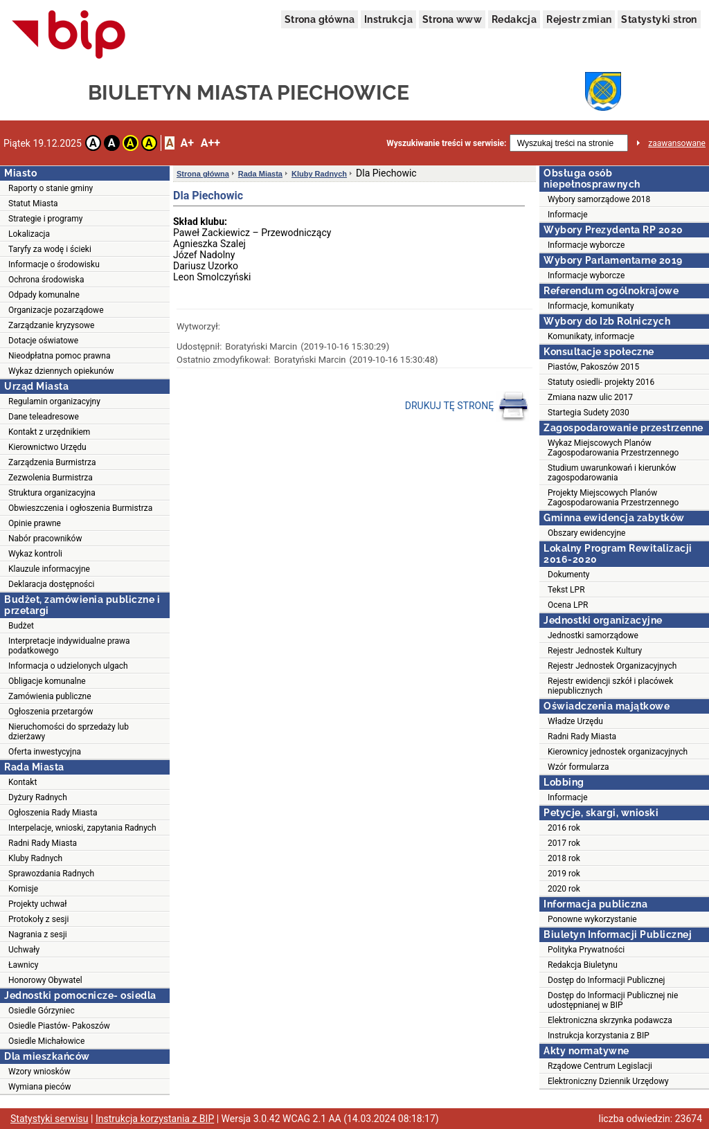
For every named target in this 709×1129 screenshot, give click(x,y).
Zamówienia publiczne (49, 696)
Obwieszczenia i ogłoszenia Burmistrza (80, 508)
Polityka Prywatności (586, 950)
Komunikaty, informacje (591, 336)
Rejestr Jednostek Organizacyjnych (612, 666)
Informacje (568, 214)
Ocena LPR (568, 605)
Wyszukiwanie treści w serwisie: (446, 143)
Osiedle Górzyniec (41, 1010)
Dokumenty (569, 574)
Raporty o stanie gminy (50, 188)
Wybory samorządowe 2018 (599, 199)
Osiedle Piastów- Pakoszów (59, 1026)
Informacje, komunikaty (591, 306)
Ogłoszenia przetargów (50, 711)
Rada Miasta (260, 174)
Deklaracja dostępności (51, 584)
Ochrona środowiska (46, 279)
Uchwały (23, 950)
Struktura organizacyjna (52, 493)
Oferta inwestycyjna (44, 752)
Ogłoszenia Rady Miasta (52, 813)
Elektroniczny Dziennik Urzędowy (608, 1081)
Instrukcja (388, 19)
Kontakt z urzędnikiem (49, 432)
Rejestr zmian (578, 19)
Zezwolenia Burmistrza (50, 477)
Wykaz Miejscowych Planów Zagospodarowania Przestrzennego (613, 448)
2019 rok (564, 873)
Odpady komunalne (44, 295)
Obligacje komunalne (47, 681)
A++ (210, 143)
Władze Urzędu (575, 721)
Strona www (452, 19)
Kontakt (22, 782)
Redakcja (514, 19)
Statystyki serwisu (49, 1118)
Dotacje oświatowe (43, 340)
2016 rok (564, 828)
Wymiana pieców (39, 1087)
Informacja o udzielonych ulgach (68, 666)
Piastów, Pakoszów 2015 (593, 367)
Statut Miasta (33, 203)
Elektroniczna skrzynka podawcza (610, 1020)
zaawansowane (677, 143)
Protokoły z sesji (38, 919)
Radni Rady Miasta (42, 843)
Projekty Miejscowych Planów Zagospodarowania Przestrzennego (613, 497)
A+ (186, 143)
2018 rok (564, 858)
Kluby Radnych (35, 858)
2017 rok (564, 843)
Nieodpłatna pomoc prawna (59, 356)
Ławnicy (23, 965)
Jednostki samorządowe (593, 635)
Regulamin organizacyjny (54, 401)
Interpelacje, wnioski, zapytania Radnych (82, 828)
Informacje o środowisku (54, 264)
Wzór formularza (578, 767)
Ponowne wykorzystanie (592, 919)
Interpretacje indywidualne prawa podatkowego (69, 646)
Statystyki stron (659, 19)
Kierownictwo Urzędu (47, 447)
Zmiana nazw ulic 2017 (590, 397)
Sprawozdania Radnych (51, 873)
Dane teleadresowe (43, 417)
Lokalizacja (29, 234)
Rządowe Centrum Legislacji (600, 1066)
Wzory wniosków (39, 1071)
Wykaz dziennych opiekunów (61, 371)
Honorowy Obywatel (45, 980)
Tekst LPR (566, 590)
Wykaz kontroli (35, 554)
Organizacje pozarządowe (56, 310)
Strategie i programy (45, 219)
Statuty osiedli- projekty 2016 (601, 382)
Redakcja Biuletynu (583, 965)
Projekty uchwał (37, 904)
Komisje (23, 889)
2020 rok (564, 889)
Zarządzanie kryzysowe (51, 325)
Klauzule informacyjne (49, 569)
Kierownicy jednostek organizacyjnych (618, 752)
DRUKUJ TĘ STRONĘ (467, 406)
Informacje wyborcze (586, 245)
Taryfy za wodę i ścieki (49, 249)
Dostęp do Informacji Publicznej (606, 980)
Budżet (21, 626)
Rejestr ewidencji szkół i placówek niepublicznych (610, 686)
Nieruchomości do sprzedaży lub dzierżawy (68, 731)
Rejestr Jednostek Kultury (595, 651)
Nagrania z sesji (37, 934)
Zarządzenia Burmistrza (52, 462)
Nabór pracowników (45, 538)
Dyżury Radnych (37, 797)
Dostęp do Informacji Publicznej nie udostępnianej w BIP (613, 1000)
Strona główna (319, 19)
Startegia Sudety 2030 (588, 412)
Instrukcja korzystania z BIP (598, 1035)
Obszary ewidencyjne (586, 533)
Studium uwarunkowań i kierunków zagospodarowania (612, 472)
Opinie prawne (34, 523)
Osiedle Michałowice (46, 1041)
